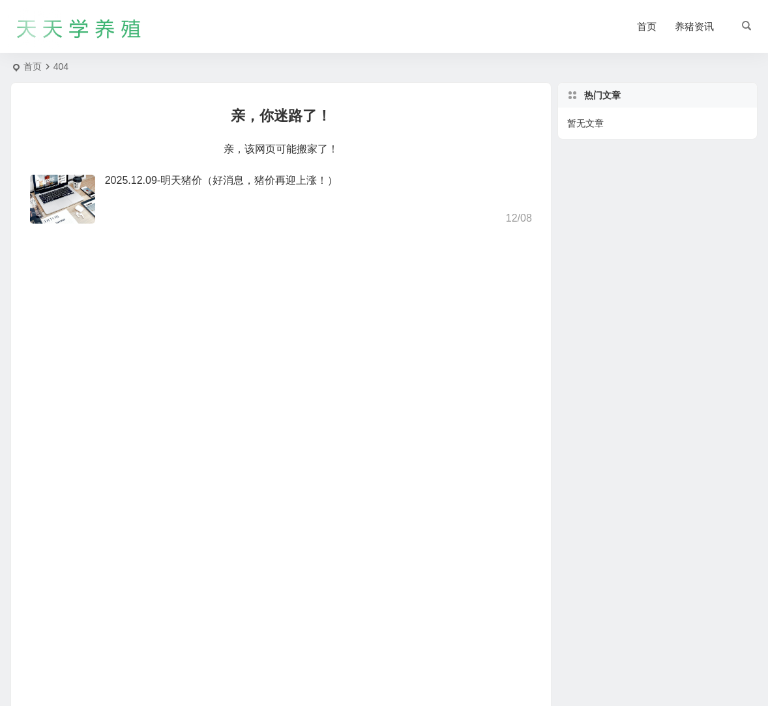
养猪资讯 (694, 26)
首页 (647, 26)
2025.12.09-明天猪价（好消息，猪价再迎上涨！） (221, 180)
